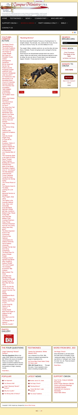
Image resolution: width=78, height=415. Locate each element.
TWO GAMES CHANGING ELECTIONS (6, 91)
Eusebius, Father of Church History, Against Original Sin (8, 145)
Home (4, 18)
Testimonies (15, 18)
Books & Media (27, 23)
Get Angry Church (8, 44)
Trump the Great (7, 177)
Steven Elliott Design (30, 405)
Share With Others (60, 392)
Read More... (6, 370)
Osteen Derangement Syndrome (6, 60)
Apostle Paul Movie (8, 259)
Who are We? (57, 18)
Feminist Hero (6, 164)
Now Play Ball (6, 216)
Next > (55, 92)
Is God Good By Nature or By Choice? (7, 306)
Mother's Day (6, 218)
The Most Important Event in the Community (8, 232)
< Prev (21, 92)
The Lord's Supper (8, 265)
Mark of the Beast (7, 166)
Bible (63, 23)
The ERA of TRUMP (8, 279)
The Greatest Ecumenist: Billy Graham (7, 268)
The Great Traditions (8, 48)
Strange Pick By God (8, 247)
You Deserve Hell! (9, 383)
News (27, 18)
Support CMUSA (9, 23)
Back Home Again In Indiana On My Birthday (8, 313)
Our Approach (8, 380)
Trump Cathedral (7, 175)
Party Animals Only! (47, 23)
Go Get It (5, 105)
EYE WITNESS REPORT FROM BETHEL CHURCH (8, 209)
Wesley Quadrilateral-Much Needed (8, 295)
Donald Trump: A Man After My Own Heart (8, 283)
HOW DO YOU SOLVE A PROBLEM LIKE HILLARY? (8, 73)
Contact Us (7, 28)
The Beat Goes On (8, 252)
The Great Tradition (8, 50)
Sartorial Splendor (8, 84)
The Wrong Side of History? (12, 393)
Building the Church (8, 163)
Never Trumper (7, 159)
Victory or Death (7, 111)
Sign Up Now (68, 77)
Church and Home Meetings (63, 385)
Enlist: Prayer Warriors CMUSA (64, 383)
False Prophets (7, 161)
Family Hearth (6, 310)
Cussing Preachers (8, 220)
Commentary (41, 18)
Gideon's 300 (6, 130)
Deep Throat (6, 222)
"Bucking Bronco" (27, 38)
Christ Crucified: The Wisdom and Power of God (8, 300)
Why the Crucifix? (7, 324)
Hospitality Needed (60, 387)
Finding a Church (7, 258)
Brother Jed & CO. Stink (37, 380)
